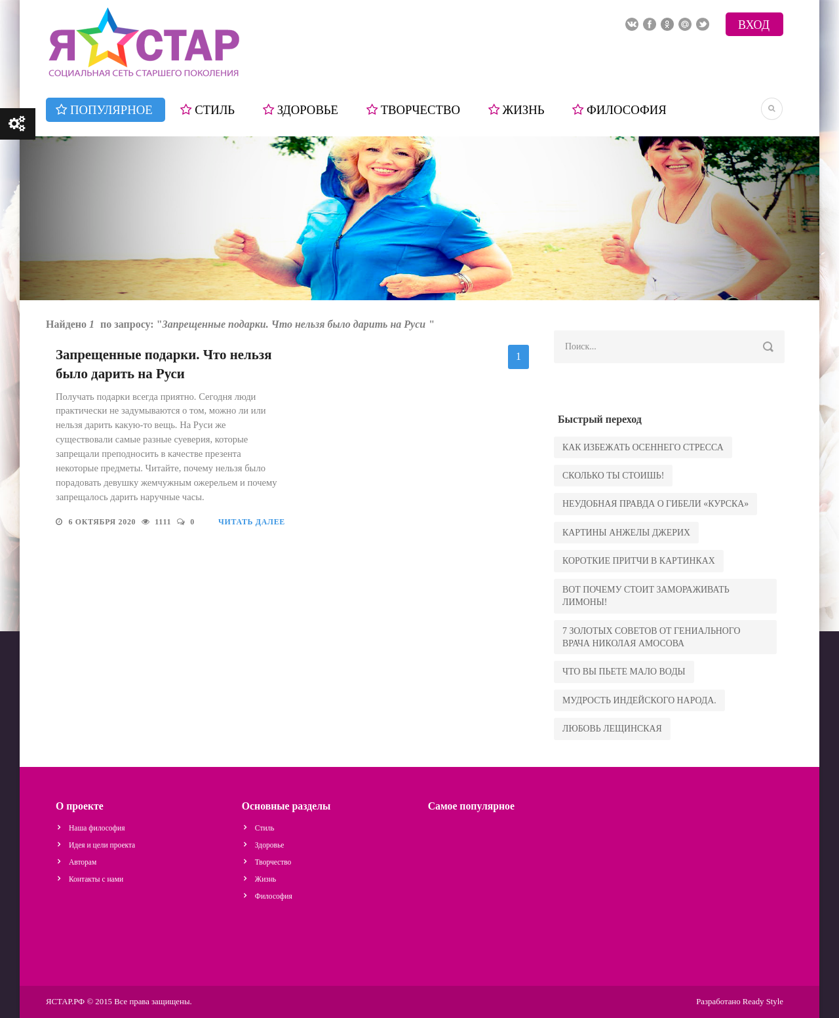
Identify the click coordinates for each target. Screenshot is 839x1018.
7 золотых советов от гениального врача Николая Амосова (651, 637)
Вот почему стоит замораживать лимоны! (646, 596)
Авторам (82, 862)
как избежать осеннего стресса (643, 447)
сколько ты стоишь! (613, 475)
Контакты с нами (96, 879)
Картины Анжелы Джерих (626, 533)
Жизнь (524, 110)
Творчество (420, 110)
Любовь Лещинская (612, 729)
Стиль (215, 110)
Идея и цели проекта (102, 845)
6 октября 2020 (103, 521)
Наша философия (97, 828)
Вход (754, 24)
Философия (627, 110)
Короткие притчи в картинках (638, 561)
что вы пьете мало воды (624, 671)
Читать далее (251, 521)
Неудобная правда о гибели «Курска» (655, 504)
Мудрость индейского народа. (639, 700)
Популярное (111, 110)
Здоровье (307, 110)
